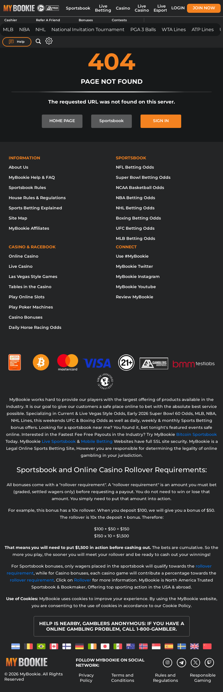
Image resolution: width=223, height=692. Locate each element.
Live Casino (142, 8)
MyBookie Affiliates (29, 228)
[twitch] (209, 662)
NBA (24, 29)
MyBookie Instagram (138, 276)
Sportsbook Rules (27, 187)
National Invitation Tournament (88, 29)
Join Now (204, 7)
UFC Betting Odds (135, 228)
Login (178, 7)
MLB (8, 29)
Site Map (18, 218)
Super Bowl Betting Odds (143, 177)
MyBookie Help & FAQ (32, 177)
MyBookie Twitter (134, 266)
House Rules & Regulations (37, 197)
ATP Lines (203, 29)
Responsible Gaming (203, 678)
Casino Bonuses (25, 317)
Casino (123, 8)
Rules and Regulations (165, 678)
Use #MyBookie (132, 256)
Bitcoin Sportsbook (196, 434)
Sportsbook (78, 8)
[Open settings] (48, 40)
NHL (40, 29)
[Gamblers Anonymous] (154, 360)
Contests (119, 20)
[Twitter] (195, 662)
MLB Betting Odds (135, 238)
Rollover (82, 580)
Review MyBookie (134, 296)
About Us (18, 167)
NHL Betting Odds (135, 208)
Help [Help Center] (17, 42)
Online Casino (23, 256)
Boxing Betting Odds (138, 218)
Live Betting (103, 8)
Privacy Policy (86, 678)
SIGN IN (161, 120)
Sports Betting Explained (35, 208)
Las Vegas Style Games (33, 276)
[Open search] (38, 41)
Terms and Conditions (122, 678)
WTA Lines (174, 29)
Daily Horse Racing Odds (35, 327)
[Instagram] (168, 662)
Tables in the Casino (30, 286)
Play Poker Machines (31, 307)
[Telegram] (182, 662)
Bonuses (86, 20)
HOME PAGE (62, 120)
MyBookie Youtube (136, 286)
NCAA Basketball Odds (140, 187)
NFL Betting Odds (135, 167)
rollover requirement (32, 580)
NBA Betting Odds (135, 197)
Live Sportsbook (59, 441)
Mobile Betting (97, 441)
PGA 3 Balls (143, 29)
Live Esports (161, 8)
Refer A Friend (48, 20)
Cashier (10, 20)
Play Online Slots (26, 296)
